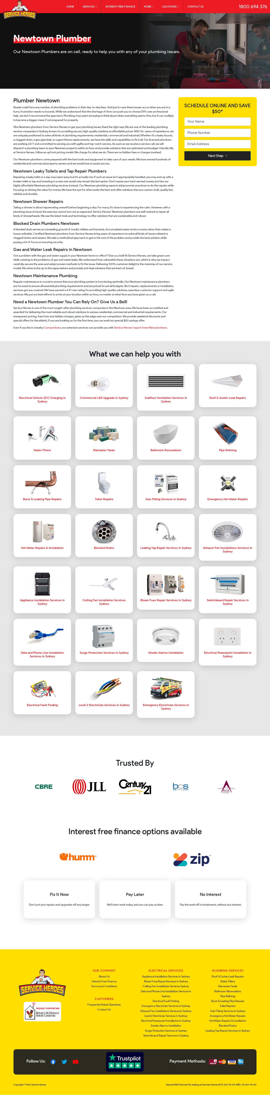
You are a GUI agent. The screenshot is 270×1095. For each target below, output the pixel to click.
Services (90, 6)
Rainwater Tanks (227, 986)
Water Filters (227, 981)
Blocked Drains (227, 1025)
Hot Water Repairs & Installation (227, 1020)
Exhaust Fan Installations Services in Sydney (165, 1011)
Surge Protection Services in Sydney (166, 1030)
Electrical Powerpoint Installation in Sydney (166, 1020)
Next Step (217, 156)
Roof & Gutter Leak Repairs (228, 976)
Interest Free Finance (120, 6)
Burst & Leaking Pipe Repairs (227, 1001)
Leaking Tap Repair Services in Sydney (228, 1030)
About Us (104, 976)
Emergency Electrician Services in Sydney (166, 1006)
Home (70, 6)
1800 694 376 (253, 7)
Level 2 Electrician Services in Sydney (165, 1016)
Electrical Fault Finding (166, 1001)
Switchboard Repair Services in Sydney (166, 1035)
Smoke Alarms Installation (166, 1025)
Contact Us (196, 6)
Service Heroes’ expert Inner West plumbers (140, 327)
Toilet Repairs (228, 1006)
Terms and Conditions (104, 986)
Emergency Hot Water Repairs (227, 1016)
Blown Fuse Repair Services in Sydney (166, 981)
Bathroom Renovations (227, 991)
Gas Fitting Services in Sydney (227, 1011)
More (149, 6)
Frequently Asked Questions (104, 1004)
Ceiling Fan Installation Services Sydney (166, 986)
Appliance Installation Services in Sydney (166, 976)
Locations (170, 6)
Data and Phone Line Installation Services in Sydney (166, 994)
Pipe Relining (227, 996)
